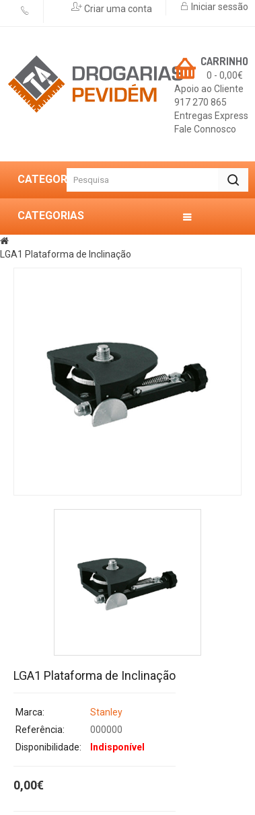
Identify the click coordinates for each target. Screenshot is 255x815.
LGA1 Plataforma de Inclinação (65, 254)
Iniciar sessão (218, 6)
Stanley (106, 712)
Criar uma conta (117, 8)
